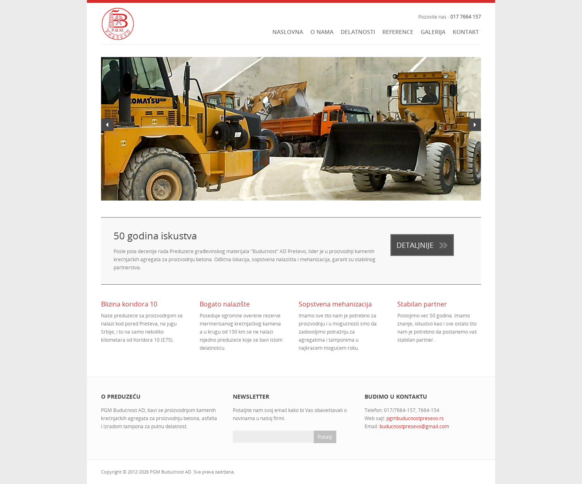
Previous (107, 124)
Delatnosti (358, 32)
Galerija (433, 32)
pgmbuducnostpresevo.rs (415, 418)
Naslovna (287, 32)
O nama (321, 32)
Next (474, 124)
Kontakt (466, 32)
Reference (397, 32)
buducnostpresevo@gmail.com (414, 426)
